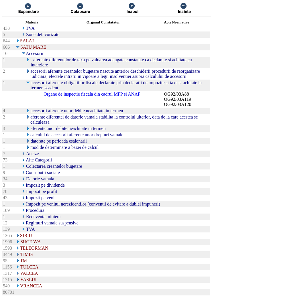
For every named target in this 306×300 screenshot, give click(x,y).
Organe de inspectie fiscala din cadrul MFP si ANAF (92, 94)
